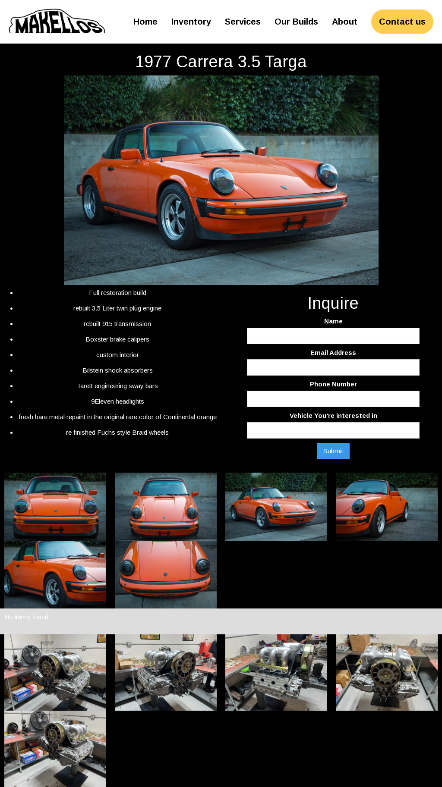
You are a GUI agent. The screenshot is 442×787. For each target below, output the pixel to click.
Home (145, 21)
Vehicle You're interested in (333, 415)
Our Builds (296, 21)
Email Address (333, 352)
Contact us (402, 21)
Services (243, 21)
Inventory (191, 21)
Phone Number (333, 384)
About (344, 21)
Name (333, 321)
